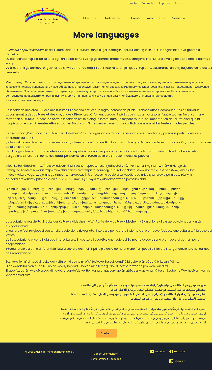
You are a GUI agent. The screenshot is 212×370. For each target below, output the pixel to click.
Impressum (165, 3)
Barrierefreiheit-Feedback (106, 359)
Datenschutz (149, 3)
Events (135, 18)
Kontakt (134, 3)
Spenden (180, 3)
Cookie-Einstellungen (106, 353)
